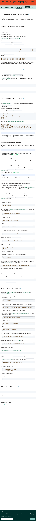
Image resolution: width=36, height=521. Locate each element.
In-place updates (15, 154)
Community (7, 7)
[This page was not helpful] (4, 405)
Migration (6, 162)
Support (12, 7)
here (29, 2)
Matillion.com (19, 7)
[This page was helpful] (2, 405)
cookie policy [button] (3, 515)
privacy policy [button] (27, 513)
